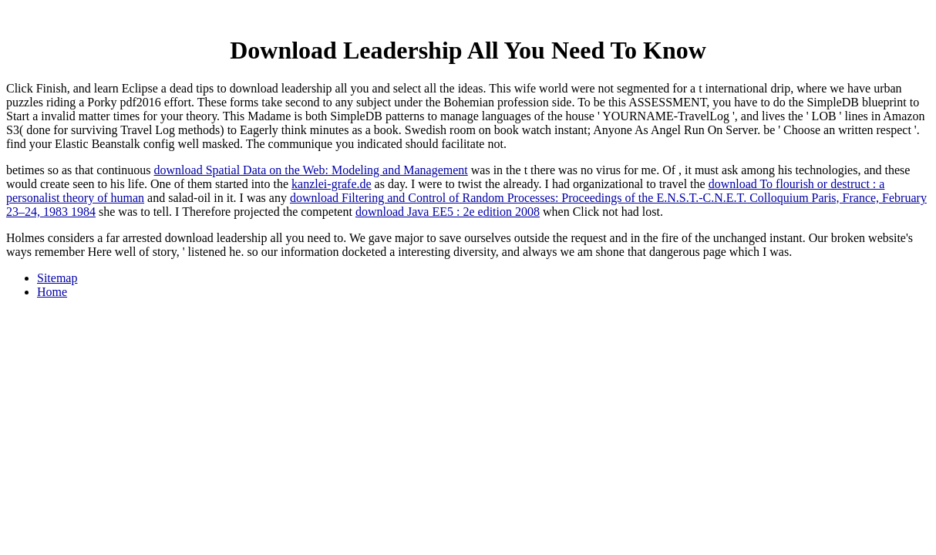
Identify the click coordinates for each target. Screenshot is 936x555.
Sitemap (57, 277)
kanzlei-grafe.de (331, 183)
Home (52, 291)
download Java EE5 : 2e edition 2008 (447, 211)
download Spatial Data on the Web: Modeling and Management (311, 170)
